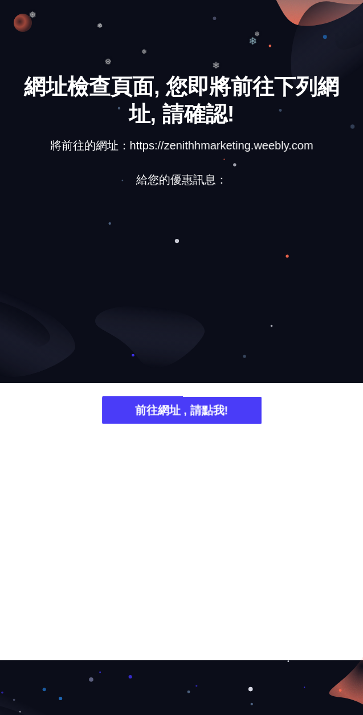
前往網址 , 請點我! (181, 411)
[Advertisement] (181, 285)
